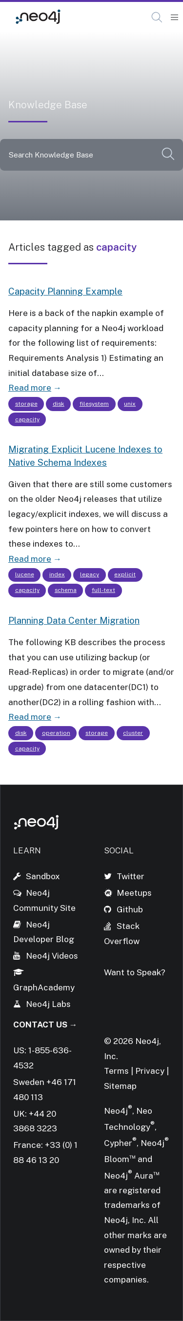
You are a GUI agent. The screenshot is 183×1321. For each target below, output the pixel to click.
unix (130, 403)
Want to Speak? (134, 972)
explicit (125, 574)
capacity (27, 419)
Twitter (130, 876)
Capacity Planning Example (65, 291)
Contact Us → (45, 1024)
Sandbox (43, 876)
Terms (116, 1071)
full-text (103, 590)
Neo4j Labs (48, 1004)
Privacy (150, 1071)
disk (58, 403)
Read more (29, 388)
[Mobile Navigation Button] (174, 17)
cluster (133, 733)
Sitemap (120, 1086)
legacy (89, 574)
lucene (24, 574)
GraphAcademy (44, 987)
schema (66, 590)
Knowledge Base (111, 17)
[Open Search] (157, 17)
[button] (157, 17)
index (57, 574)
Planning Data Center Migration (74, 620)
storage (26, 403)
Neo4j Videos (52, 956)
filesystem (94, 403)
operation (56, 733)
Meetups (134, 893)
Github (130, 909)
